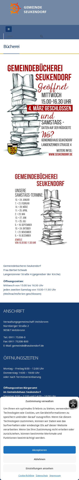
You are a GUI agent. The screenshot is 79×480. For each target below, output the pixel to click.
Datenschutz (42, 475)
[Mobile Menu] (9, 29)
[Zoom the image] (15, 3)
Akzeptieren (39, 450)
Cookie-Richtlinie (26, 475)
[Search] (41, 36)
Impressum (55, 475)
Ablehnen (39, 459)
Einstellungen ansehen (39, 468)
